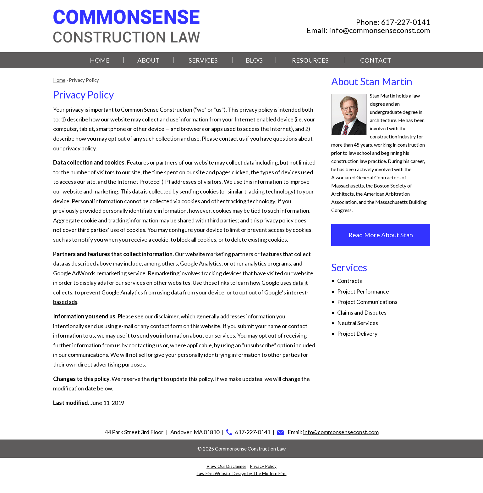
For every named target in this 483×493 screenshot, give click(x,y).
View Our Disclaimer (226, 466)
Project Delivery (357, 333)
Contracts (349, 280)
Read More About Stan (381, 234)
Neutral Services (357, 322)
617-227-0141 (405, 21)
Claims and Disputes (362, 312)
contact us (232, 138)
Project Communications (367, 301)
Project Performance (363, 291)
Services (203, 60)
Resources (310, 60)
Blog (254, 60)
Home (100, 60)
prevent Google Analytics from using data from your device (152, 292)
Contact (375, 60)
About (148, 60)
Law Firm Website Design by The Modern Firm (242, 473)
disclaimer (166, 316)
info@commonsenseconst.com (379, 30)
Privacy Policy (263, 466)
